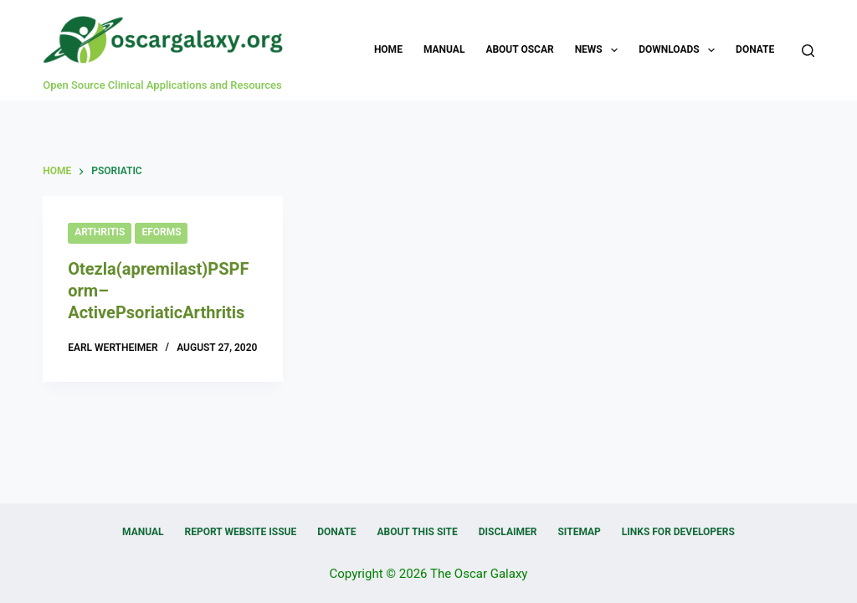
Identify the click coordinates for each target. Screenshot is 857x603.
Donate (755, 49)
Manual (443, 49)
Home (388, 49)
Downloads (680, 50)
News (600, 50)
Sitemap (578, 532)
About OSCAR (519, 49)
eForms (161, 232)
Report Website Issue (241, 532)
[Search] (808, 50)
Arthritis (99, 232)
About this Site (417, 532)
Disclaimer (508, 532)
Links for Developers (678, 532)
